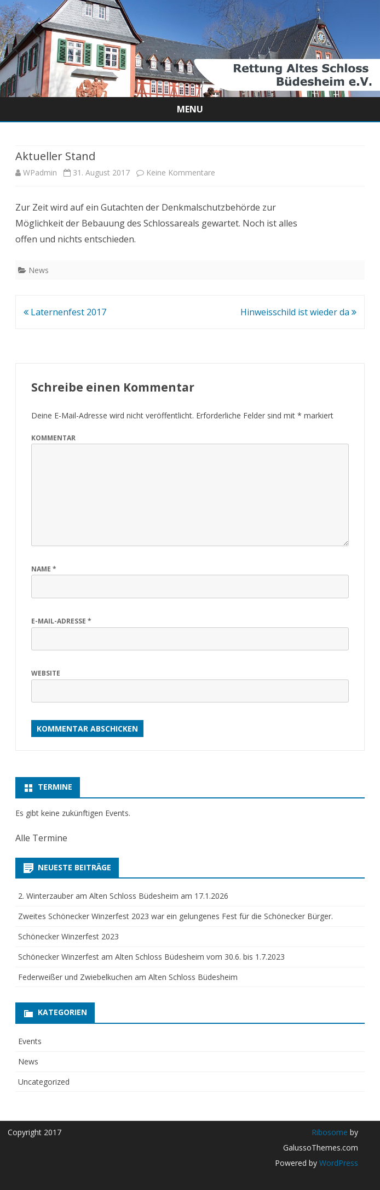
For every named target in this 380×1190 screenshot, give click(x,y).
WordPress (337, 1163)
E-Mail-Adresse (61, 621)
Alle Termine (41, 838)
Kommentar (53, 438)
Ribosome (330, 1132)
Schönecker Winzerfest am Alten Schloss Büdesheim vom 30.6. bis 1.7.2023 (151, 956)
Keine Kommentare (180, 172)
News (38, 270)
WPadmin (40, 172)
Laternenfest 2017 (65, 312)
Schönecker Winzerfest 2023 (68, 936)
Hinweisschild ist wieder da (298, 312)
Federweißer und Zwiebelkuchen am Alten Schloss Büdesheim (128, 977)
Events (30, 1041)
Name (43, 569)
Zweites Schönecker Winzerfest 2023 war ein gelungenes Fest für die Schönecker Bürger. (175, 916)
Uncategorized (44, 1081)
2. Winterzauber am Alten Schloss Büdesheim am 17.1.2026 (123, 896)
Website (45, 673)
